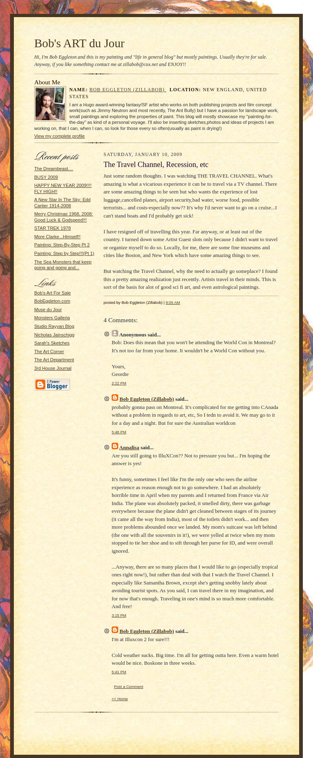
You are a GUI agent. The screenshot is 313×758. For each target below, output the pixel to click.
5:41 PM (119, 672)
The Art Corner (49, 351)
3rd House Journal (52, 368)
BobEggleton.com (52, 301)
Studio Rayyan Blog (54, 326)
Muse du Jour (48, 309)
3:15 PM (119, 615)
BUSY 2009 (46, 177)
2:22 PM (119, 383)
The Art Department (54, 359)
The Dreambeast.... (53, 168)
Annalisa (129, 447)
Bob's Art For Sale (52, 292)
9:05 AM (173, 302)
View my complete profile (59, 136)
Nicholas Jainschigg (54, 334)
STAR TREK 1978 (52, 228)
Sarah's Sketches (52, 343)
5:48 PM (119, 432)
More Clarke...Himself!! (57, 236)
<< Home (120, 698)
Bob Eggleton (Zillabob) (128, 89)
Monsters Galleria (52, 317)
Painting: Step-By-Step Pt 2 (62, 244)
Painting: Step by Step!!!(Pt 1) (64, 253)
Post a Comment (128, 686)
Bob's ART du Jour (79, 43)
